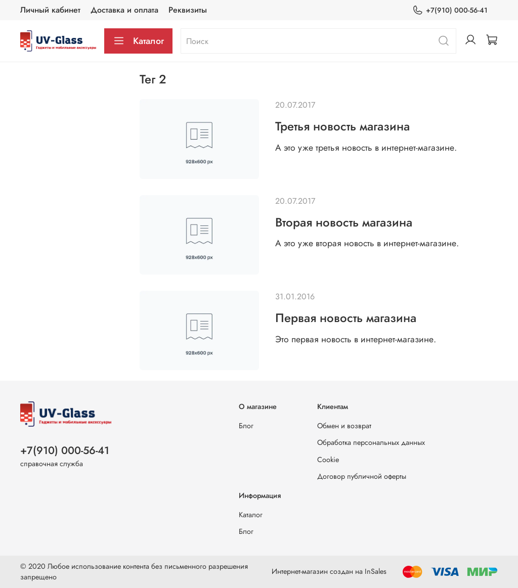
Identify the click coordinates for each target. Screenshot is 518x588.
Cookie (328, 460)
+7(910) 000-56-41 (450, 10)
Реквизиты (187, 10)
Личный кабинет (50, 10)
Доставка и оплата (124, 10)
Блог (246, 426)
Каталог (138, 41)
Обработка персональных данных (371, 442)
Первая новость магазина (345, 318)
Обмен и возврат (344, 426)
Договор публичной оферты (361, 476)
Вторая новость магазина (343, 222)
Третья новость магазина (342, 126)
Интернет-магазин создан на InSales (329, 571)
